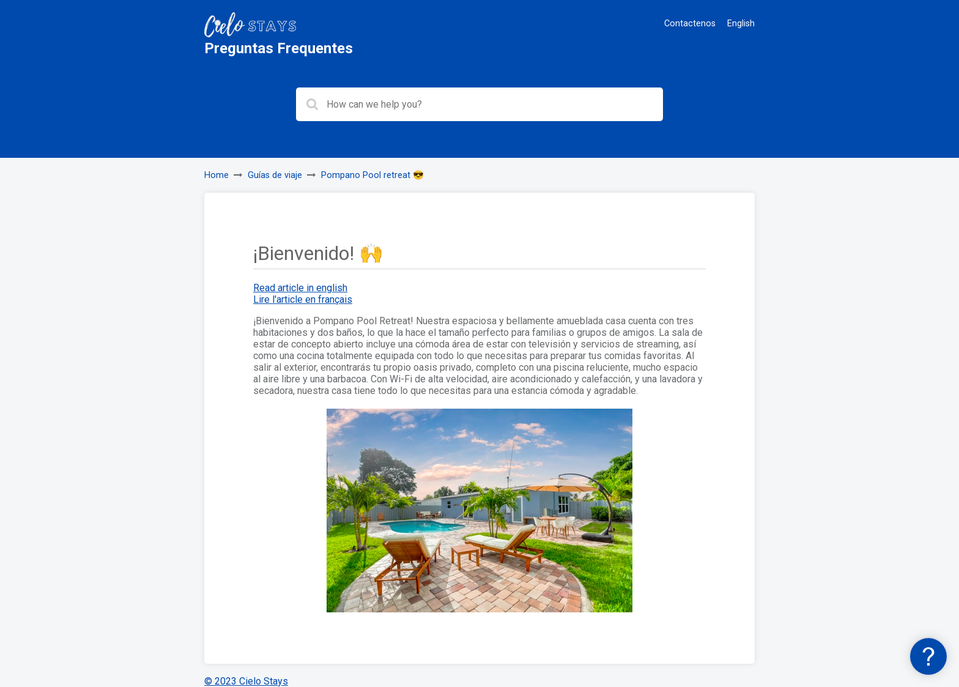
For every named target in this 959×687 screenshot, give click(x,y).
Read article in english (300, 288)
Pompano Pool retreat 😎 (372, 175)
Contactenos (690, 23)
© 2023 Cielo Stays (246, 681)
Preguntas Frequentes (278, 48)
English (741, 23)
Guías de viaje (275, 175)
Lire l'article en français (302, 299)
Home (216, 175)
